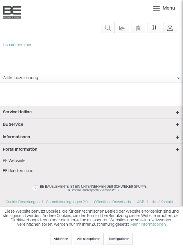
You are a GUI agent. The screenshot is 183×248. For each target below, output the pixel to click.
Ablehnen (61, 239)
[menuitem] (157, 8)
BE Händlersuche (18, 171)
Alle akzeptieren (89, 239)
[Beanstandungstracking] (138, 27)
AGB (140, 202)
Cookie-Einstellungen (23, 202)
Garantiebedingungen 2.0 (67, 202)
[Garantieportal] (122, 27)
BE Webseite (14, 161)
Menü (159, 7)
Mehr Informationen (148, 225)
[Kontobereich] (170, 27)
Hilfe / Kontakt (162, 202)
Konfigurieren (119, 239)
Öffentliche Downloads (112, 202)
